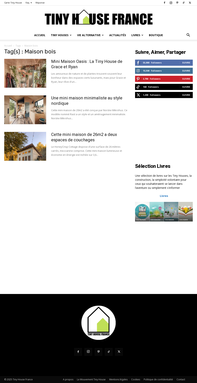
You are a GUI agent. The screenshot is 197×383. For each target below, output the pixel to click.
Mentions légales (118, 379)
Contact (181, 379)
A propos (68, 379)
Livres (137, 35)
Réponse (40, 2)
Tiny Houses (61, 35)
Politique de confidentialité (158, 379)
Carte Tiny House (13, 2)
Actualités (117, 35)
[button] (188, 35)
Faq (29, 2)
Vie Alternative (90, 35)
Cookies (135, 379)
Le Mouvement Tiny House (91, 379)
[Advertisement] (164, 131)
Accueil (39, 35)
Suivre (186, 62)
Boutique (156, 35)
